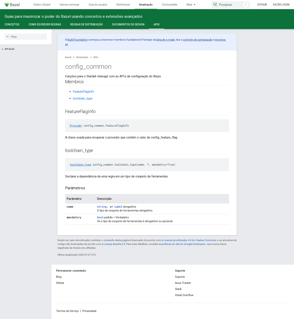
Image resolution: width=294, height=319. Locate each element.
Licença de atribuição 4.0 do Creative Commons (190, 240)
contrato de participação (197, 39)
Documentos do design (128, 24)
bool (100, 217)
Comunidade (169, 4)
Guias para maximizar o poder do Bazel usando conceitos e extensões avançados (73, 16)
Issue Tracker (183, 282)
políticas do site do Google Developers (183, 244)
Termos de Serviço (67, 311)
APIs (95, 57)
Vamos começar (69, 4)
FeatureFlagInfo (83, 91)
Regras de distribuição (86, 24)
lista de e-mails (166, 39)
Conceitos (12, 24)
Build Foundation (78, 39)
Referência (123, 4)
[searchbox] (26, 37)
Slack (178, 289)
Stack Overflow (184, 295)
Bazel (68, 57)
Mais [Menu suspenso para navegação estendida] (189, 4)
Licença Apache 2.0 (114, 244)
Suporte (180, 276)
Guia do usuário (98, 4)
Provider (76, 125)
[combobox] (230, 4)
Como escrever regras (45, 24)
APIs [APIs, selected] (157, 24)
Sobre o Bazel (42, 4)
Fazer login (281, 4)
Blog (58, 276)
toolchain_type (83, 98)
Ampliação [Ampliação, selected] (146, 4)
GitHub (262, 4)
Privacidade (89, 311)
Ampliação (82, 57)
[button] (26, 49)
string (102, 206)
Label (118, 206)
